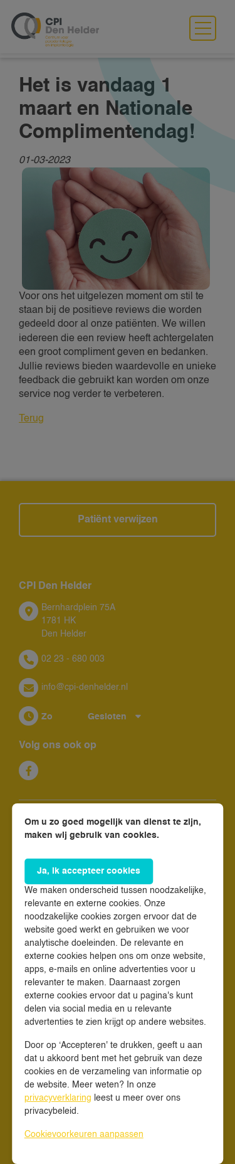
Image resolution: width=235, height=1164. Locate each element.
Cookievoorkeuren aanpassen (84, 1134)
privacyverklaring (57, 1098)
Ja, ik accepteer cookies (88, 871)
